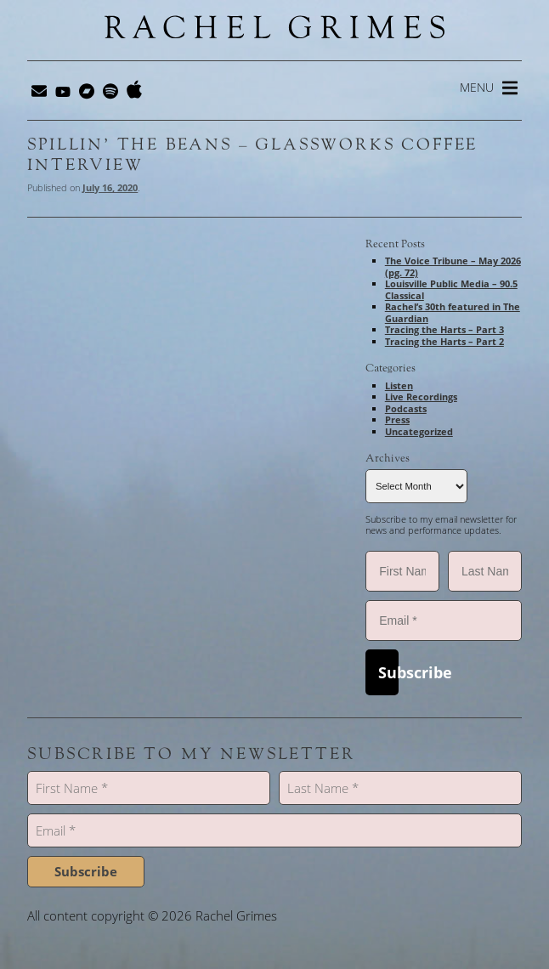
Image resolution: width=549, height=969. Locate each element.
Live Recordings (421, 396)
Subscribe (388, 672)
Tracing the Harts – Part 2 (444, 341)
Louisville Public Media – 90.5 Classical (451, 289)
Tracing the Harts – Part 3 (444, 329)
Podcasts (406, 408)
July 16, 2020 (110, 187)
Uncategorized (419, 431)
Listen (399, 385)
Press (397, 419)
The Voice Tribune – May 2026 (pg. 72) (453, 266)
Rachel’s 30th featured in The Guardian (452, 312)
